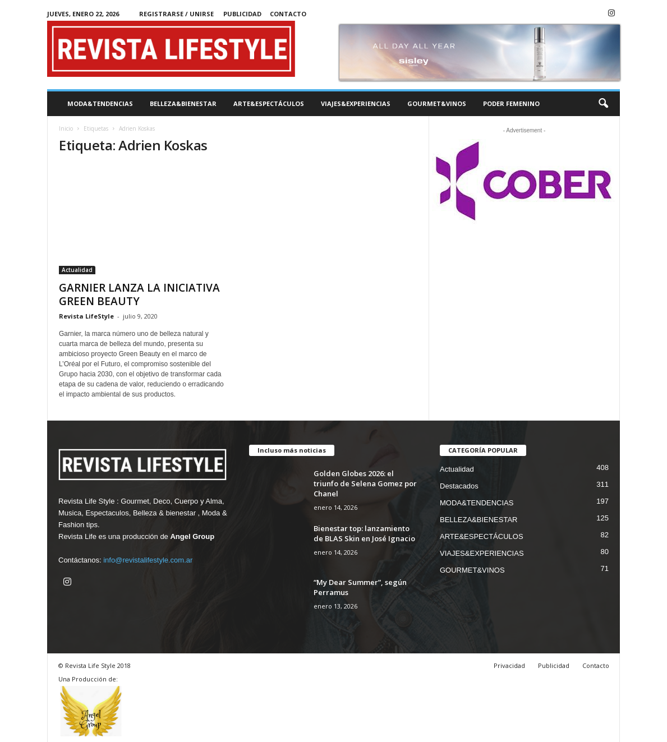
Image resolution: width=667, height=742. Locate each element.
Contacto (288, 14)
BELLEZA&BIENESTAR (183, 103)
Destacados (459, 486)
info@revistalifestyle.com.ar (147, 560)
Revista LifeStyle (86, 316)
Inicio (66, 128)
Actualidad (77, 270)
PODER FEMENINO (511, 103)
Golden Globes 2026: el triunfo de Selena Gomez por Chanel (365, 483)
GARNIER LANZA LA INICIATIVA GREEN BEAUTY (139, 294)
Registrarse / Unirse (176, 14)
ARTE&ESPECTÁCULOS (268, 103)
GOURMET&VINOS (436, 103)
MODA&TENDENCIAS (100, 103)
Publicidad (242, 14)
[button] (603, 103)
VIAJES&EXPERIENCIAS (355, 103)
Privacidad (509, 665)
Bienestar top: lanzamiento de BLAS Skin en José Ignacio (364, 533)
